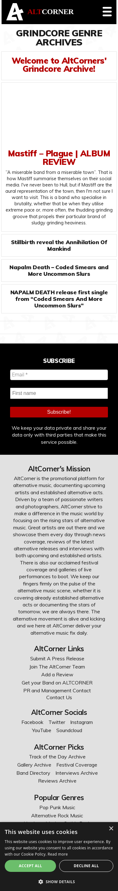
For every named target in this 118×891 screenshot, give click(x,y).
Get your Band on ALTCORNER (57, 682)
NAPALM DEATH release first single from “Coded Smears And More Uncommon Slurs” (59, 299)
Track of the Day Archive (57, 756)
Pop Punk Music (57, 807)
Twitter (56, 722)
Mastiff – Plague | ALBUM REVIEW (59, 157)
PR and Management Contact (57, 690)
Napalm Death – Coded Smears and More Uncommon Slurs (58, 270)
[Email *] (59, 375)
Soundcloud (69, 730)
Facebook (32, 722)
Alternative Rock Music (57, 815)
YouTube (41, 730)
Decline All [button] (86, 865)
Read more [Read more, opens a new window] (58, 854)
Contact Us (59, 697)
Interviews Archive (76, 773)
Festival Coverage (76, 765)
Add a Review (57, 674)
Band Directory (33, 773)
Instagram (81, 722)
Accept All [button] (30, 865)
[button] (59, 881)
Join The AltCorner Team (57, 666)
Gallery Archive (34, 765)
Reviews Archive (57, 781)
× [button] (111, 828)
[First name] (59, 393)
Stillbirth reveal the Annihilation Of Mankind (59, 245)
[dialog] (59, 856)
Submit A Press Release (57, 658)
